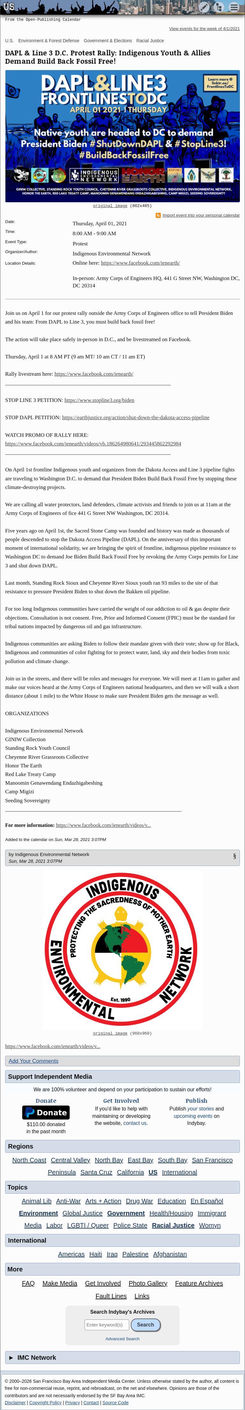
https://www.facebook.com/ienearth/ (140, 263)
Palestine (135, 1254)
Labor (54, 1225)
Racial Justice (150, 40)
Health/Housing (171, 1213)
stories (201, 1108)
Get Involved (103, 1283)
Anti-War (68, 1201)
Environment (38, 1213)
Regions (20, 1146)
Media (32, 1225)
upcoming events (193, 1116)
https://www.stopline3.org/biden (99, 400)
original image (110, 206)
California (130, 1172)
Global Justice (83, 1213)
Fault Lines (111, 1296)
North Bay (109, 1160)
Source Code (115, 1402)
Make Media (59, 1283)
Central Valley (70, 1160)
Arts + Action (103, 1201)
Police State (130, 1225)
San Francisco (212, 1160)
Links (142, 1296)
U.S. (9, 40)
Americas (71, 1254)
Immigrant (212, 1213)
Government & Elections (108, 40)
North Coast (29, 1160)
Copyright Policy (45, 1402)
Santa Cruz (96, 1172)
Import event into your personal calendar (198, 215)
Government (126, 1213)
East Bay (140, 1160)
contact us (135, 1123)
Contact (91, 1402)
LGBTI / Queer (88, 1225)
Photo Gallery (148, 1283)
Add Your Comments (33, 1061)
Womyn (209, 1225)
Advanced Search (123, 1338)
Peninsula (62, 1172)
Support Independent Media (50, 1076)
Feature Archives (199, 1283)
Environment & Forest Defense (48, 40)
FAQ (28, 1283)
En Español (207, 1201)
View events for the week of (204, 28)
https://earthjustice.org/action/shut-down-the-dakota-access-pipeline (136, 417)
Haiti (95, 1254)
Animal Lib (36, 1201)
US (153, 1172)
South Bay (172, 1160)
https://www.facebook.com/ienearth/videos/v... (103, 825)
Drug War (139, 1201)
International (179, 1172)
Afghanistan (170, 1254)
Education (172, 1201)
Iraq (112, 1254)
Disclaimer (15, 1402)
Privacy (72, 1402)
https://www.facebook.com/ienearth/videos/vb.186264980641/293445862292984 (93, 444)
